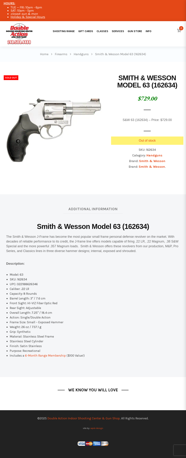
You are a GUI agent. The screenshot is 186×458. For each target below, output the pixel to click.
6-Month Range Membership (45, 355)
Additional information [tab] (93, 209)
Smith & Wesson (152, 161)
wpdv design (96, 428)
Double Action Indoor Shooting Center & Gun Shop (83, 418)
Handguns (154, 155)
